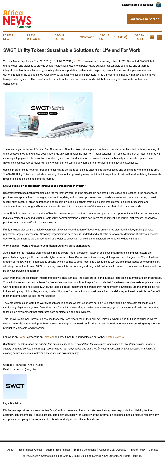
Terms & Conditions (85, 449)
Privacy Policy (138, 449)
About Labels (59, 37)
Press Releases (33, 37)
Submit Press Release (58, 449)
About (10, 449)
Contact (87, 37)
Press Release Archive (30, 449)
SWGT (79, 61)
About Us (104, 37)
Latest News (8, 37)
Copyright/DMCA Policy (112, 449)
